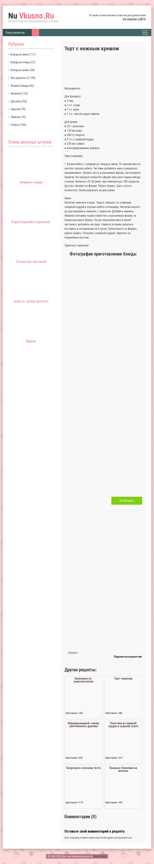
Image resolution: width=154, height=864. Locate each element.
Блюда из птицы (20, 62)
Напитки (15, 117)
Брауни (31, 341)
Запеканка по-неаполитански (83, 680)
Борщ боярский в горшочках (31, 222)
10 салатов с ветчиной (30, 262)
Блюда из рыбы (20, 70)
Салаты (15, 124)
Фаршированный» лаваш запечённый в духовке (83, 725)
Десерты (16, 101)
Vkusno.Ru (31, 16)
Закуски (15, 109)
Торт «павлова (123, 678)
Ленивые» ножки (30, 182)
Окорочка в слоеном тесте (83, 768)
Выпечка (16, 93)
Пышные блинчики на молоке (123, 769)
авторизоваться (123, 837)
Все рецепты (18, 78)
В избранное (126, 500)
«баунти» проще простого (30, 301)
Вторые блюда (19, 85)
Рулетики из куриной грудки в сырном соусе (123, 725)
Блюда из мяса (20, 54)
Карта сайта (100, 856)
